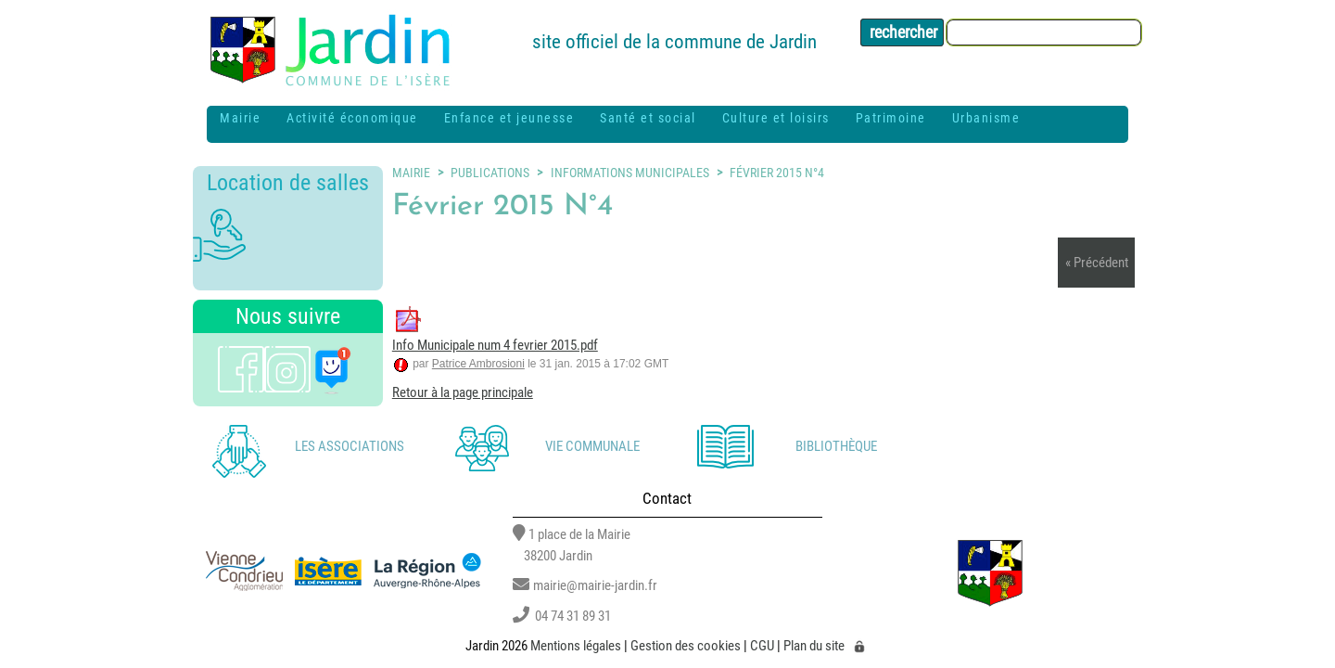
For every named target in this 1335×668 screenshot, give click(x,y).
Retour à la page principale (462, 392)
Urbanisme (986, 117)
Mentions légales (575, 646)
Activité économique (352, 117)
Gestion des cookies (685, 646)
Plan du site (814, 646)
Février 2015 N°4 (777, 172)
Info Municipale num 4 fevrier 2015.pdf (495, 345)
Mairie (240, 117)
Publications (490, 172)
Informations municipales (630, 172)
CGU (762, 646)
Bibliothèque (836, 446)
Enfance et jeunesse (509, 117)
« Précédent (1096, 262)
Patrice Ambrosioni (478, 363)
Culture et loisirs (776, 117)
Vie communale (592, 446)
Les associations (349, 446)
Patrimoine (891, 117)
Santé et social (648, 117)
